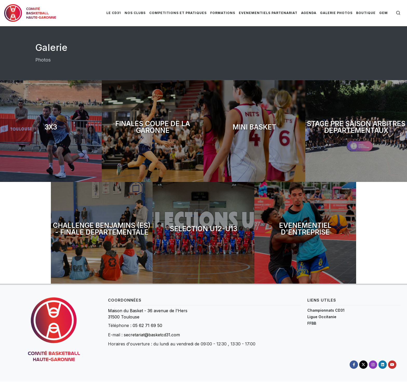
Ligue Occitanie (321, 317)
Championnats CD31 (325, 310)
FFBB (311, 323)
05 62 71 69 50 (147, 325)
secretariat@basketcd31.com (152, 334)
